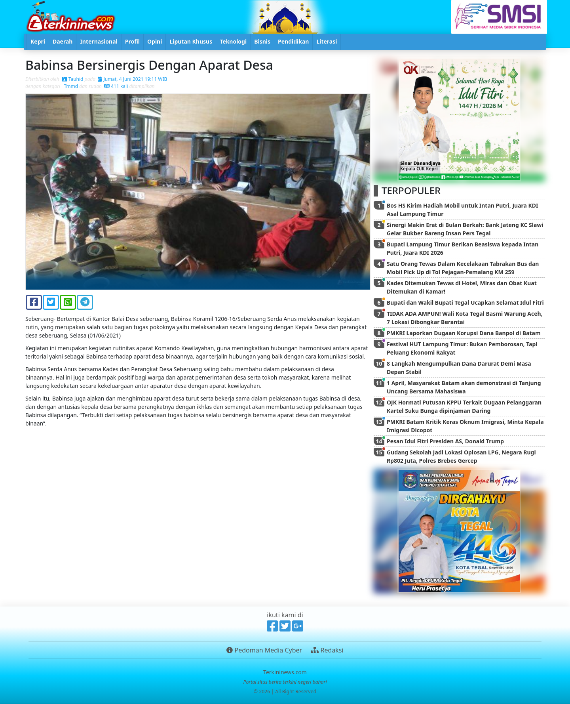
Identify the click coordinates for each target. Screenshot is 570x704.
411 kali (116, 86)
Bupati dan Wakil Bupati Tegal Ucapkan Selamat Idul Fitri (465, 302)
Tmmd (70, 86)
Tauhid (73, 79)
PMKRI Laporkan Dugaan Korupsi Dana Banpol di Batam (464, 333)
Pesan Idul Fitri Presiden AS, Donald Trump (445, 441)
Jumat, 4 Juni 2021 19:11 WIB (132, 79)
